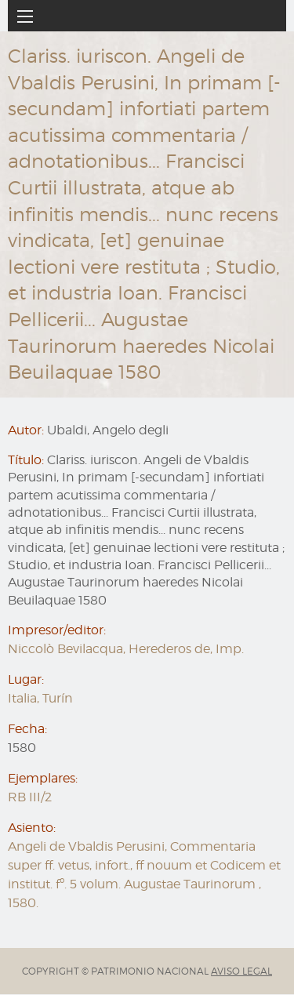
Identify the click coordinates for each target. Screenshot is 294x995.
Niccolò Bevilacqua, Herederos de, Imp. (126, 648)
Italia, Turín (40, 698)
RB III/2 (30, 797)
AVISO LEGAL (241, 971)
